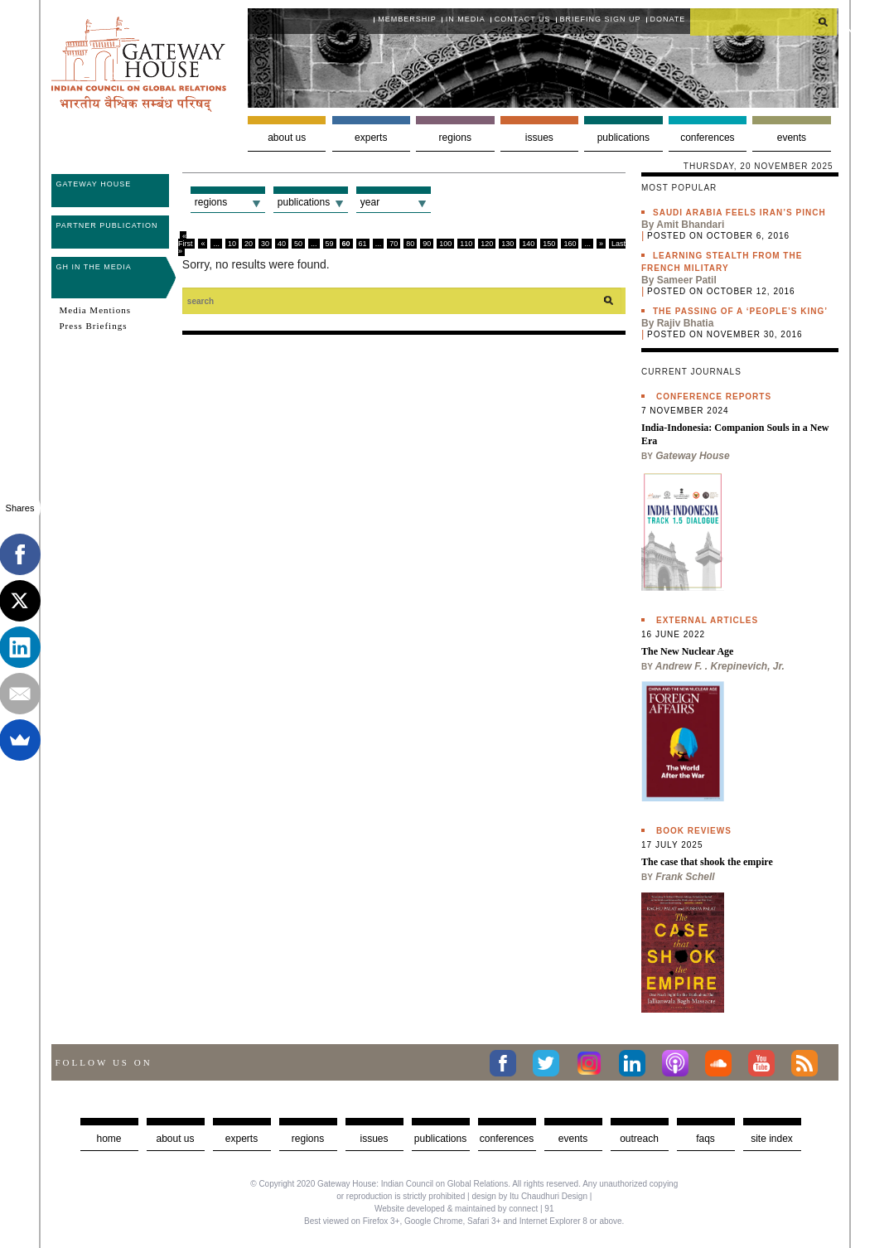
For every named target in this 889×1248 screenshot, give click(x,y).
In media (466, 19)
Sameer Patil (687, 280)
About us (287, 137)
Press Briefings (94, 326)
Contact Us (523, 19)
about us (175, 1138)
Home (108, 1138)
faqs (705, 1138)
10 (232, 243)
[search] (763, 21)
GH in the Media (94, 267)
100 (445, 243)
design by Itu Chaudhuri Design (529, 1196)
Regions (455, 137)
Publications (623, 137)
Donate (668, 19)
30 (265, 243)
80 (410, 243)
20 (248, 243)
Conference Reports (713, 396)
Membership (407, 19)
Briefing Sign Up (600, 19)
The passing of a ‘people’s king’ (740, 311)
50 (298, 243)
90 (427, 243)
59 (330, 243)
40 (282, 243)
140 (528, 243)
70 (393, 243)
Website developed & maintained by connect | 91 (463, 1208)
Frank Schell (684, 877)
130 (507, 243)
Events (791, 137)
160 (569, 243)
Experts (371, 137)
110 (466, 243)
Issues (539, 137)
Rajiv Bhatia (685, 323)
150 (549, 243)
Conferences (707, 137)
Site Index (772, 1138)
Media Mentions (95, 310)
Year (369, 202)
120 (487, 243)
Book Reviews (694, 830)
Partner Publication (107, 225)
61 (363, 243)
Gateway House (94, 184)
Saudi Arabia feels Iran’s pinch (739, 212)
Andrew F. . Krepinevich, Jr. (720, 666)
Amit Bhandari (690, 224)
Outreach (639, 1138)
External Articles (707, 620)
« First (185, 240)
